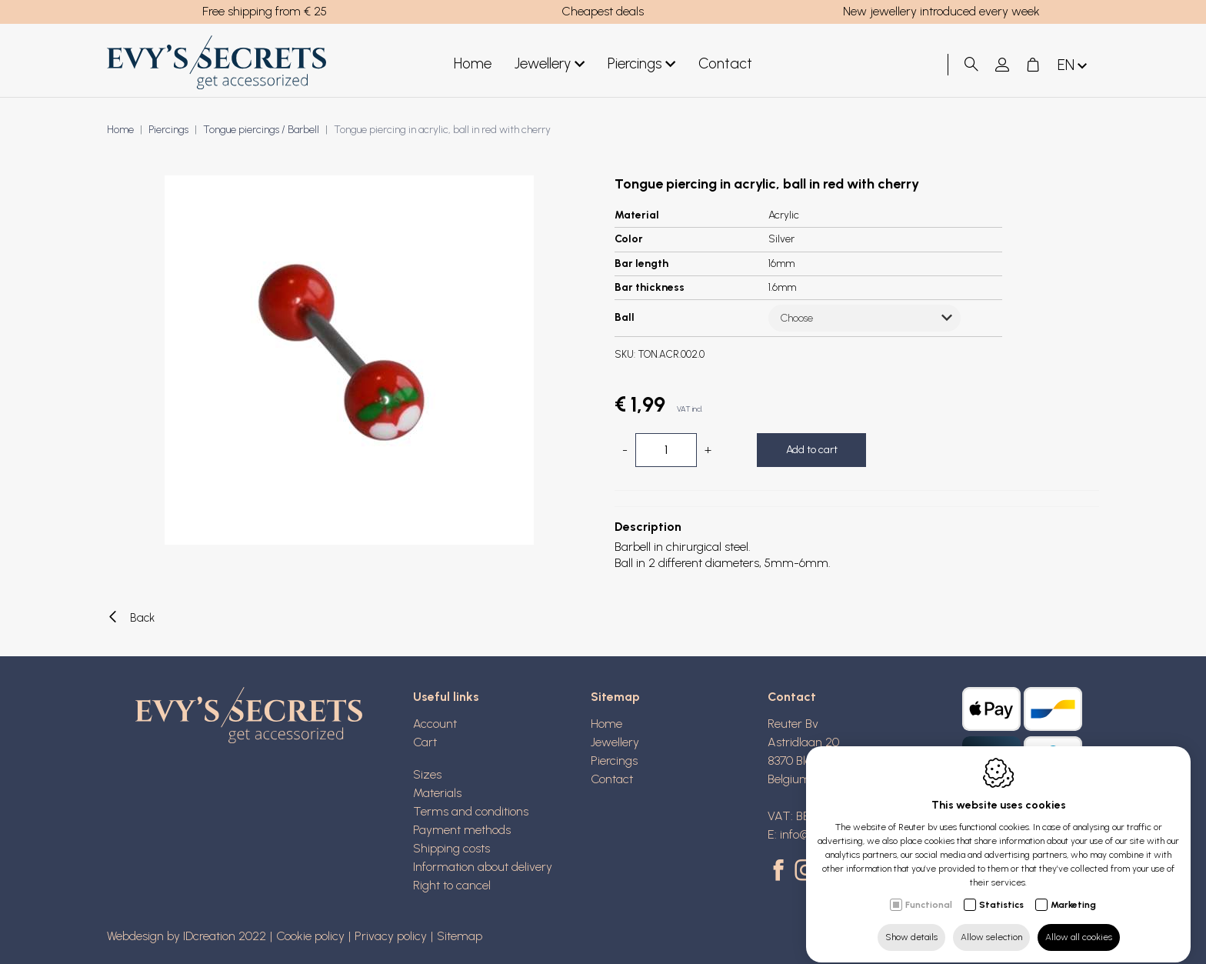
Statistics (1001, 891)
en (1074, 65)
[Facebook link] (781, 872)
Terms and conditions (470, 811)
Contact (725, 63)
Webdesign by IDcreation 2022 (186, 936)
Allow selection (991, 923)
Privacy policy (391, 936)
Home (472, 63)
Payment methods (462, 829)
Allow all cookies (1078, 923)
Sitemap (615, 696)
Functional (928, 891)
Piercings (641, 64)
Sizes (427, 774)
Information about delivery (482, 866)
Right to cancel (452, 885)
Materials (437, 793)
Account (435, 723)
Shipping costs (451, 848)
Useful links (446, 696)
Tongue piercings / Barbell (261, 129)
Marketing (1073, 891)
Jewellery (550, 64)
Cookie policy (310, 936)
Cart (425, 742)
